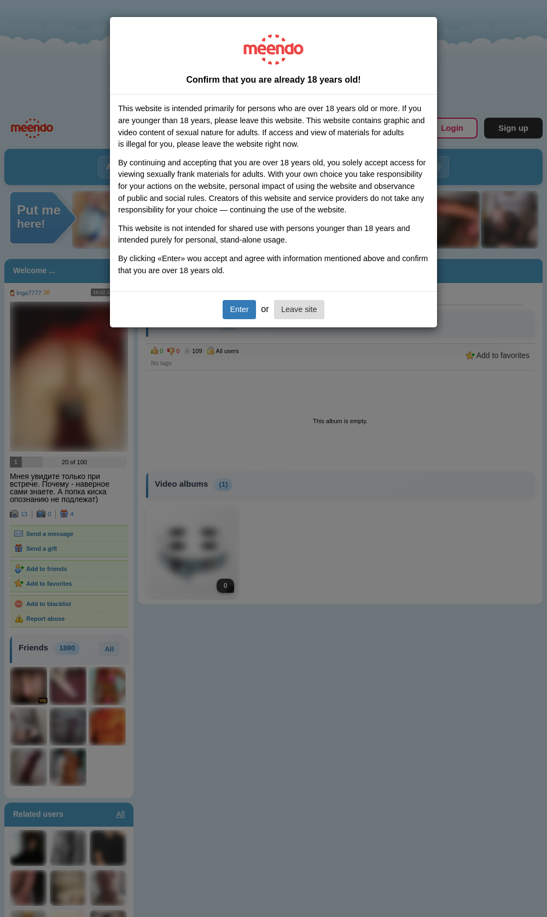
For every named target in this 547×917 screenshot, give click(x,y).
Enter (239, 309)
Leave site (299, 309)
